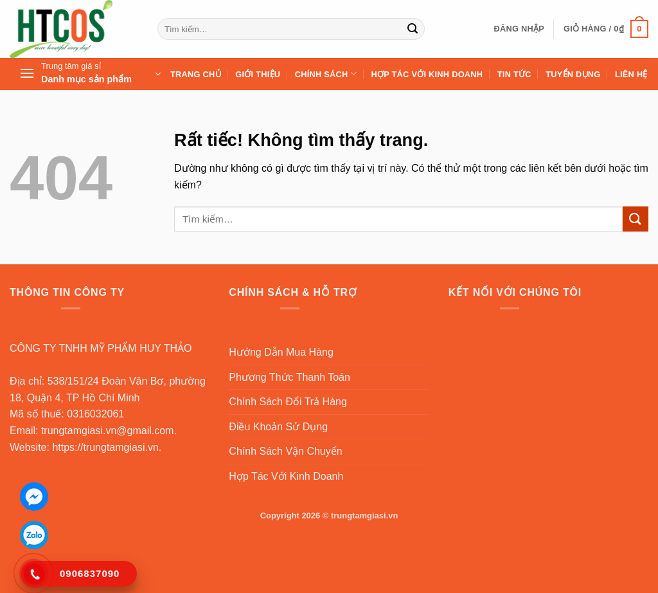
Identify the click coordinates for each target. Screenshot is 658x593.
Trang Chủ (195, 74)
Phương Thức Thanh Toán (289, 377)
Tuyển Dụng (573, 74)
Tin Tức (514, 74)
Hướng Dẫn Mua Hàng (281, 352)
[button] (519, 29)
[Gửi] (413, 29)
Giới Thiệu (257, 74)
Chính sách (326, 74)
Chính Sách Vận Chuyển (285, 451)
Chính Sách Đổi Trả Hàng (288, 401)
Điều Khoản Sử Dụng (278, 426)
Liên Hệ (631, 74)
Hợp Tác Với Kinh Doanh (427, 74)
